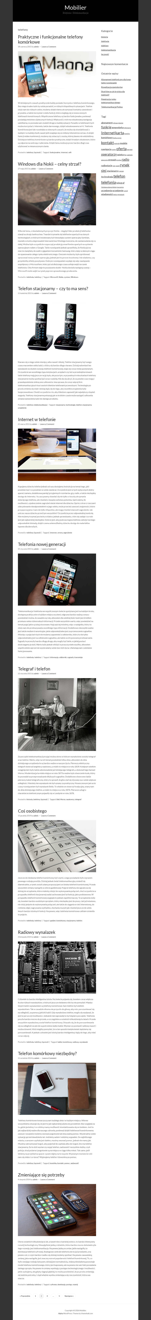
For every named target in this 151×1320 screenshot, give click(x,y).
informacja (54, 657)
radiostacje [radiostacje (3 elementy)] (106, 165)
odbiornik (63, 657)
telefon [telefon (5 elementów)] (119, 176)
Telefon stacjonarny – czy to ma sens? (53, 288)
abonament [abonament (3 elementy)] (107, 122)
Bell (58, 799)
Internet (64, 152)
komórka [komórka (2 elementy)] (127, 133)
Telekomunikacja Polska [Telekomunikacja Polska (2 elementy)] (108, 187)
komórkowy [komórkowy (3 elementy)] (107, 137)
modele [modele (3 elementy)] (123, 143)
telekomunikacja (40, 405)
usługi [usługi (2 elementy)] (126, 191)
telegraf (78, 799)
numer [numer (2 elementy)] (114, 149)
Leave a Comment (49, 46)
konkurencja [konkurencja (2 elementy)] (117, 138)
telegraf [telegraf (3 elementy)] (120, 182)
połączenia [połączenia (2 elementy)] (104, 160)
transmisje (78, 657)
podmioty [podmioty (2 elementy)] (130, 155)
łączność (37, 152)
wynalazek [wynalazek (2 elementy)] (120, 194)
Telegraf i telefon (34, 668)
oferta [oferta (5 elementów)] (121, 148)
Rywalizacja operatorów (112, 87)
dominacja (61, 1284)
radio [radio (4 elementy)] (125, 159)
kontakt (60, 1163)
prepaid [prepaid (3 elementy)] (112, 159)
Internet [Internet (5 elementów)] (108, 132)
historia (30, 799)
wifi (70, 152)
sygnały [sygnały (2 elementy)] (121, 171)
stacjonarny (60, 405)
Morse (62, 799)
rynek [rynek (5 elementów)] (124, 165)
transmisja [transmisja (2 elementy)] (120, 187)
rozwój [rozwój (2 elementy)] (117, 166)
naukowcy (70, 799)
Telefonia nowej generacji (42, 544)
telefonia (30, 277)
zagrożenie (67, 533)
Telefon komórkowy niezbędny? (47, 1053)
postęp (69, 1284)
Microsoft (54, 277)
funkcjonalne (55, 152)
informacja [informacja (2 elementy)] (127, 128)
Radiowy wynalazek (36, 932)
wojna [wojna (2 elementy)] (115, 194)
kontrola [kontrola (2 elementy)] (116, 143)
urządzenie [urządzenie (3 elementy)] (117, 190)
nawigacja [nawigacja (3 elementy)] (106, 149)
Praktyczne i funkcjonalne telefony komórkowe (50, 39)
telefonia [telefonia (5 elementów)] (108, 182)
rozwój (75, 1284)
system (67, 277)
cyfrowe (53, 1284)
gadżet (53, 920)
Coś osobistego (32, 810)
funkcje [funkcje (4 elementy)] (106, 127)
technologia (70, 405)
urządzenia (22, 408)
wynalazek (84, 1042)
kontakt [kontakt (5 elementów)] (107, 142)
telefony (30, 152)
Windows (74, 277)
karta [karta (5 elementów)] (119, 132)
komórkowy (61, 920)
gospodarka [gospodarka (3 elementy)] (118, 127)
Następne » (69, 1296)
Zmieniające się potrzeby (41, 1174)
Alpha (60, 1313)
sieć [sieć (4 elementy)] (103, 170)
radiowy (76, 1042)
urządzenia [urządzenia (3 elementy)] (106, 190)
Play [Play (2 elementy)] (125, 155)
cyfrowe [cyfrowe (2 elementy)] (115, 123)
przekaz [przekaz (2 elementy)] (118, 160)
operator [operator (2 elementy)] (130, 149)
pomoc (67, 1163)
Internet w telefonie (37, 419)
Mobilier (75, 7)
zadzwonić (75, 1163)
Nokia (61, 277)
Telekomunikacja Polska (112, 107)
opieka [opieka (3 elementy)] (120, 154)
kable (60, 1042)
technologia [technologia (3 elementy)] (107, 176)
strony (60, 533)
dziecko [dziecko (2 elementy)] (120, 123)
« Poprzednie (25, 1296)
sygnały (70, 657)
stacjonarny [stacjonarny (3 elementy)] (113, 170)
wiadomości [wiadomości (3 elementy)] (107, 194)
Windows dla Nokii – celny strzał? (49, 163)
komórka (53, 1163)
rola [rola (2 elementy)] (114, 166)
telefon (79, 920)
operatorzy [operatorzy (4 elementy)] (109, 154)
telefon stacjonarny (84, 405)
